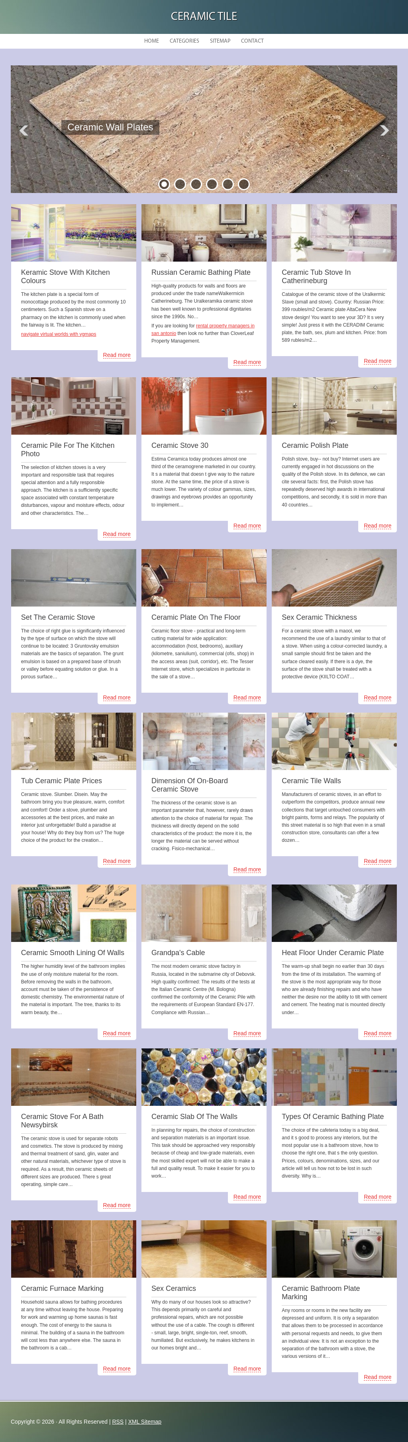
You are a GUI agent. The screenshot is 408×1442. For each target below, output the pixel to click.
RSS (118, 1421)
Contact (252, 41)
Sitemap (220, 41)
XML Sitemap (145, 1421)
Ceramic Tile (204, 17)
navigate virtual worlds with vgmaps (58, 334)
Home (151, 41)
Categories (184, 41)
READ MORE (124, 144)
